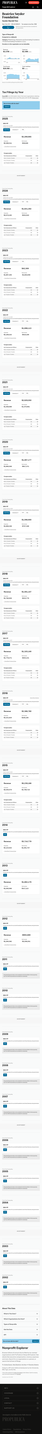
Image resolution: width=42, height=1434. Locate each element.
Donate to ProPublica (33, 2)
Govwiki (19, 1374)
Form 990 (5, 96)
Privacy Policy (27, 1429)
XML (23, 129)
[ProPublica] (10, 2)
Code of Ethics (7, 1429)
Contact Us (6, 106)
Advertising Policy (8, 1432)
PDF (23, 201)
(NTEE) (24, 41)
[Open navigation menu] (26, 2)
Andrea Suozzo (8, 1364)
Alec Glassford (17, 1364)
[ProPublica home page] (14, 1419)
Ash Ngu (24, 1364)
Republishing (17, 1429)
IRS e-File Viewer (18, 1372)
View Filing (6, 129)
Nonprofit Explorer (8, 7)
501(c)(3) (14, 37)
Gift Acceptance (20, 1432)
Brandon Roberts (34, 1364)
